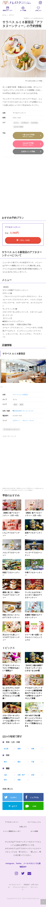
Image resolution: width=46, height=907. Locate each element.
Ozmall (31, 420)
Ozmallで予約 (28, 144)
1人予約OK (24, 123)
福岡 (19, 749)
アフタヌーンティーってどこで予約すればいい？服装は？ (11, 668)
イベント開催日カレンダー (12, 831)
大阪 (5, 775)
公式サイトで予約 (28, 151)
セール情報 (23, 8)
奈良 (5, 780)
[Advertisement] (23, 186)
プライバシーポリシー (20, 887)
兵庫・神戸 (21, 775)
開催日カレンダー (8, 8)
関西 (7, 768)
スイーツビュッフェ (34, 822)
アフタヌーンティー (11, 429)
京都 (32, 775)
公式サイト (16, 420)
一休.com (25, 420)
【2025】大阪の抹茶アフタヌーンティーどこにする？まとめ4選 (34, 668)
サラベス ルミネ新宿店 (20, 395)
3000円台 (34, 123)
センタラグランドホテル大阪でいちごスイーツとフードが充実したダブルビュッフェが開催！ (11, 693)
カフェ (16, 123)
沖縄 (32, 749)
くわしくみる (24, 240)
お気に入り (38, 8)
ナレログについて (15, 884)
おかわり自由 (18, 127)
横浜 (19, 762)
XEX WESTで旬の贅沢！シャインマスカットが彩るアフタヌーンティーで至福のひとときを (33, 720)
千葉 (32, 762)
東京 (15, 404)
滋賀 (19, 780)
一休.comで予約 (28, 135)
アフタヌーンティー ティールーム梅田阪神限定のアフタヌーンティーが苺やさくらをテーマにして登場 (34, 693)
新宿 (21, 404)
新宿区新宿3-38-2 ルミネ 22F (23, 411)
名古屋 (6, 749)
